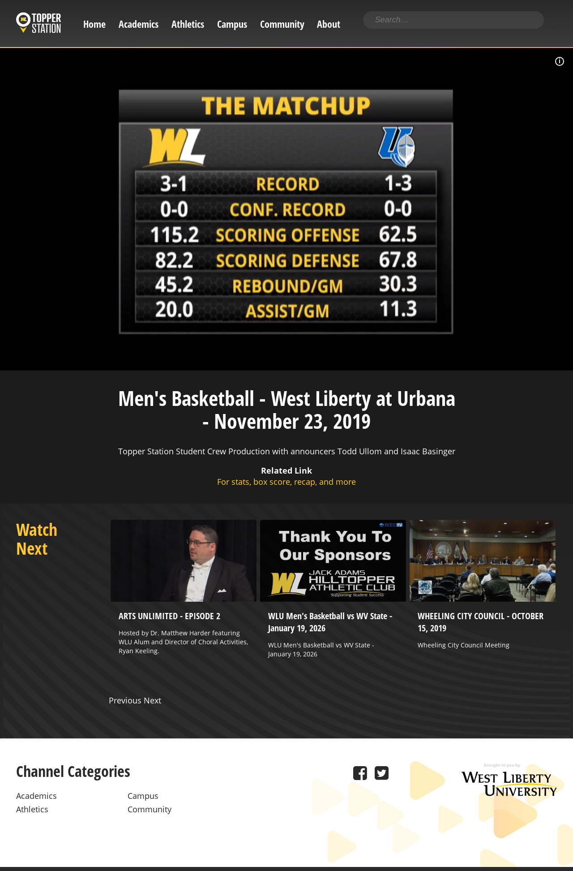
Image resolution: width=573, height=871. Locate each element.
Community (282, 23)
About (328, 23)
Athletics (187, 23)
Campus (232, 23)
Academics (138, 23)
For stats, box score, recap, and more (286, 481)
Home (94, 23)
